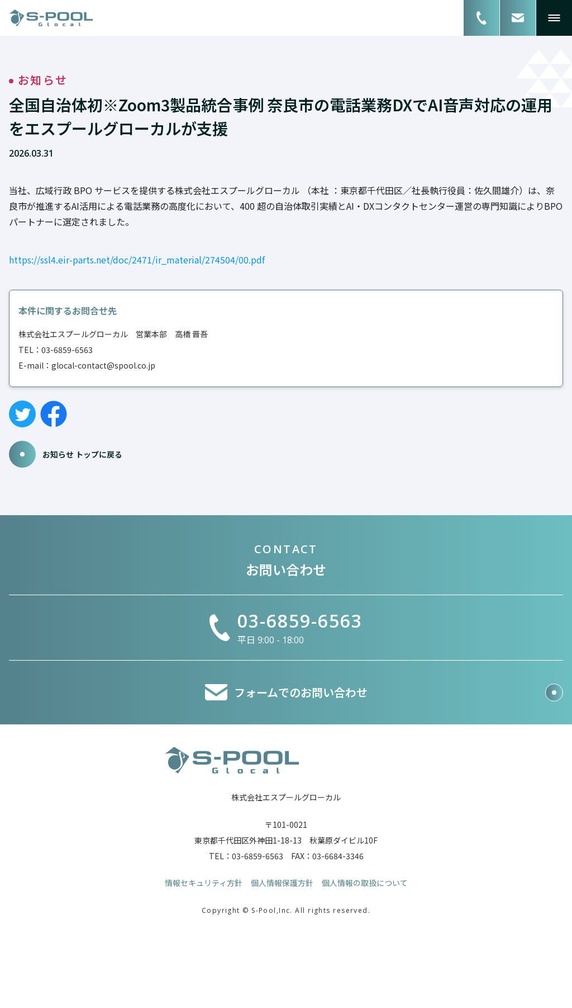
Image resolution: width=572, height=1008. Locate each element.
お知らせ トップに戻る (65, 454)
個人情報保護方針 (282, 882)
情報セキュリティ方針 (203, 882)
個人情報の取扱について (365, 882)
